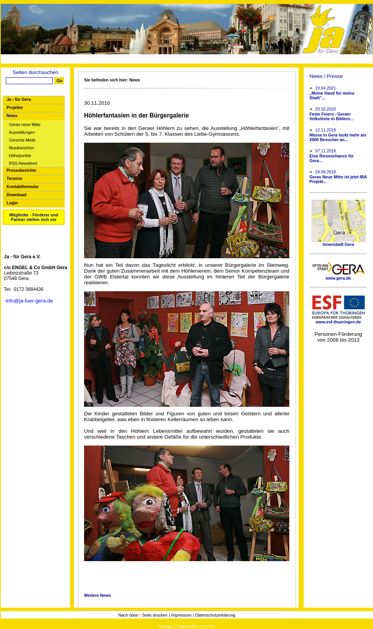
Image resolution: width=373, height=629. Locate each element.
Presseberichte (21, 170)
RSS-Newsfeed (23, 163)
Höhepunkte (20, 156)
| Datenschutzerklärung (214, 615)
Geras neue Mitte (25, 125)
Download (16, 194)
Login (12, 202)
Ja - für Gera (19, 99)
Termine (14, 178)
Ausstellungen (22, 132)
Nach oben (128, 615)
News (12, 115)
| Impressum (180, 615)
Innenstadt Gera (338, 242)
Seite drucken (154, 615)
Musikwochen (21, 148)
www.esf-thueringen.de (338, 320)
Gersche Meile (22, 140)
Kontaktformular (23, 186)
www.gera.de (338, 276)
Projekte (15, 107)
